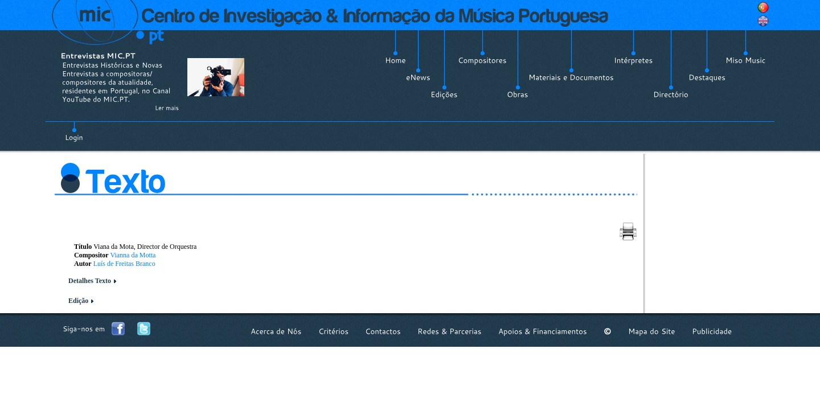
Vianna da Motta (132, 255)
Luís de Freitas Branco (124, 264)
